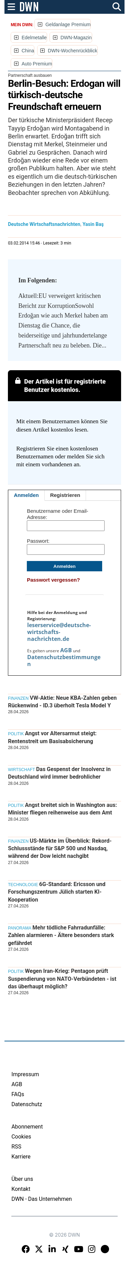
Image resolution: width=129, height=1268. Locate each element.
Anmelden (26, 495)
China (28, 50)
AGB (66, 650)
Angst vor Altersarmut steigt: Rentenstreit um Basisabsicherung (52, 737)
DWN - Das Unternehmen (41, 1199)
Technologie (23, 884)
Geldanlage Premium (68, 24)
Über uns (22, 1179)
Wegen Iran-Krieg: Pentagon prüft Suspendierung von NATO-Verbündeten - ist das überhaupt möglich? (62, 979)
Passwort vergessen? (53, 580)
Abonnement (27, 1126)
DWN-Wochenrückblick (72, 50)
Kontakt (20, 1189)
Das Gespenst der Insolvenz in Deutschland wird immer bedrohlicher (59, 773)
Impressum (25, 1074)
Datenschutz (26, 1104)
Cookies (21, 1136)
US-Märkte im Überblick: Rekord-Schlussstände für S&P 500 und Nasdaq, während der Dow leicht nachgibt (60, 849)
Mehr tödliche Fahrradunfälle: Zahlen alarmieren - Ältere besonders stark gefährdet (61, 935)
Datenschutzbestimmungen (63, 660)
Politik (16, 733)
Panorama (19, 928)
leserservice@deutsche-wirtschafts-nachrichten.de (59, 632)
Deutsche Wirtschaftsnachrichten (44, 224)
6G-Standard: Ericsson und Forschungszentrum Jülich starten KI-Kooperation (56, 892)
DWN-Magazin (76, 37)
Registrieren (65, 495)
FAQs (17, 1094)
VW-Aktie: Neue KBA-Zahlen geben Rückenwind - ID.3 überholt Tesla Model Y (62, 702)
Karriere (21, 1156)
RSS (16, 1146)
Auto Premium (37, 63)
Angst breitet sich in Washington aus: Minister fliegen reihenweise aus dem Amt (62, 809)
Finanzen (18, 698)
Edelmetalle (34, 37)
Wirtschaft (21, 769)
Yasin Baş (93, 224)
